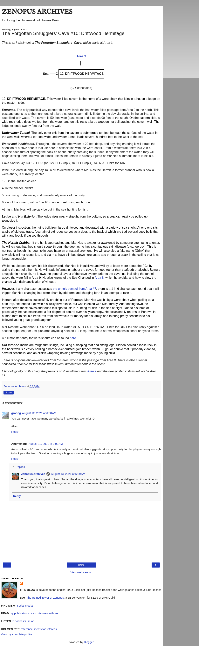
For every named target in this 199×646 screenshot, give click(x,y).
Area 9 (91, 371)
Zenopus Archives (33, 473)
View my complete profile (16, 634)
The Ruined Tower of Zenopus (45, 597)
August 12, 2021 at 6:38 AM (39, 413)
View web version (81, 572)
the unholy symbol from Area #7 (74, 288)
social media (25, 605)
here (73, 338)
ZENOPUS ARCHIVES (37, 12)
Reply (14, 431)
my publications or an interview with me (33, 613)
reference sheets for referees (39, 629)
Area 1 (108, 42)
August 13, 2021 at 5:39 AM (68, 473)
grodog (16, 413)
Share (8, 392)
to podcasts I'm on (22, 621)
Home (81, 565)
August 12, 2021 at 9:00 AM (46, 443)
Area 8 (99, 277)
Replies (20, 466)
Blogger (88, 642)
